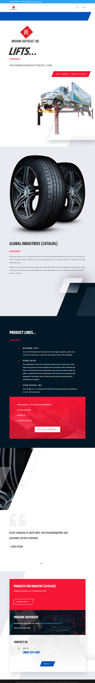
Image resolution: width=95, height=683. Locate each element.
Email (46, 664)
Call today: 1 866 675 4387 (70, 74)
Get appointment (46, 429)
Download (22, 602)
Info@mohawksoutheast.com (51, 623)
